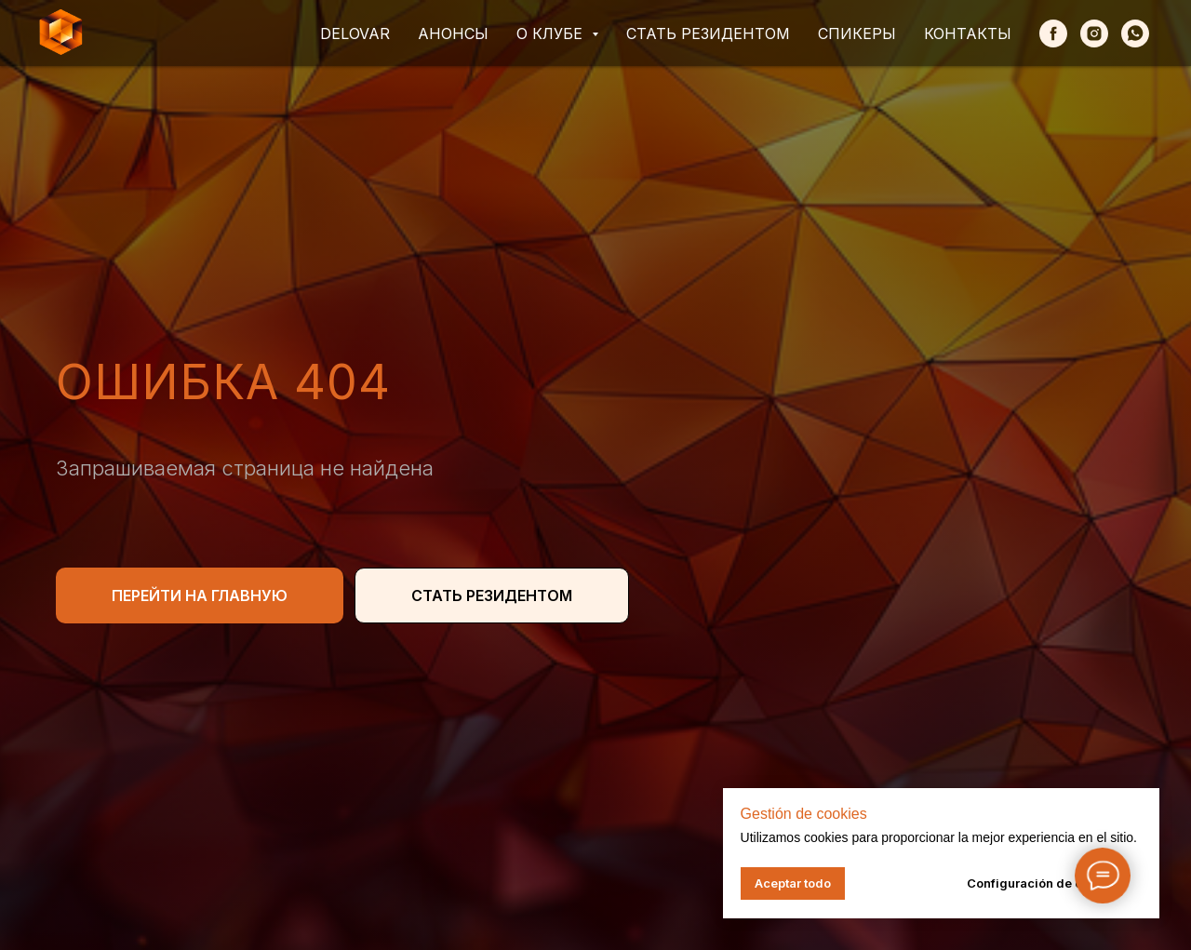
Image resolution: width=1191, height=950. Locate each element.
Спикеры (857, 33)
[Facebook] (1053, 33)
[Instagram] (1094, 33)
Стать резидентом (708, 33)
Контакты (967, 33)
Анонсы (453, 33)
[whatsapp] (1135, 33)
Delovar (355, 33)
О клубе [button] (551, 33)
